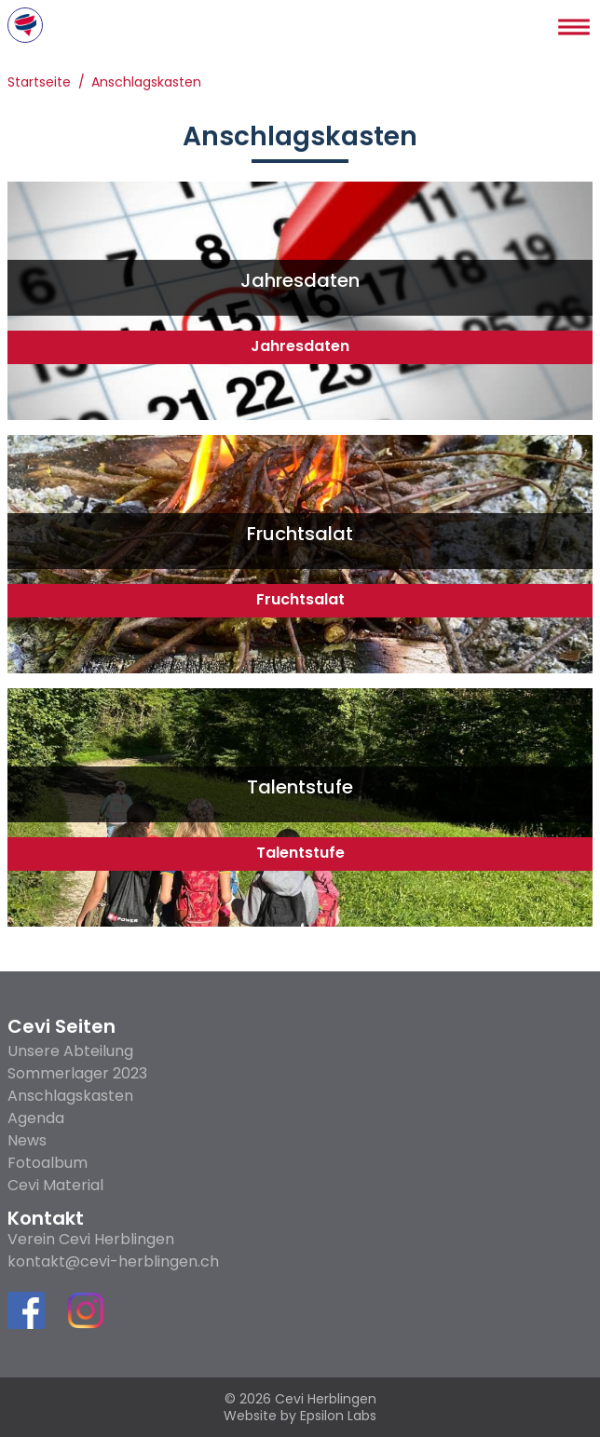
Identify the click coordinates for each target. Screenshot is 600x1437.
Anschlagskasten (146, 83)
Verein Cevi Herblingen (90, 1239)
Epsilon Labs (338, 1415)
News (27, 1140)
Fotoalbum (47, 1162)
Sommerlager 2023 (77, 1073)
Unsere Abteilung (70, 1051)
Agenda (35, 1118)
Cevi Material (55, 1185)
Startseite (39, 83)
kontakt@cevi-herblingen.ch (113, 1261)
